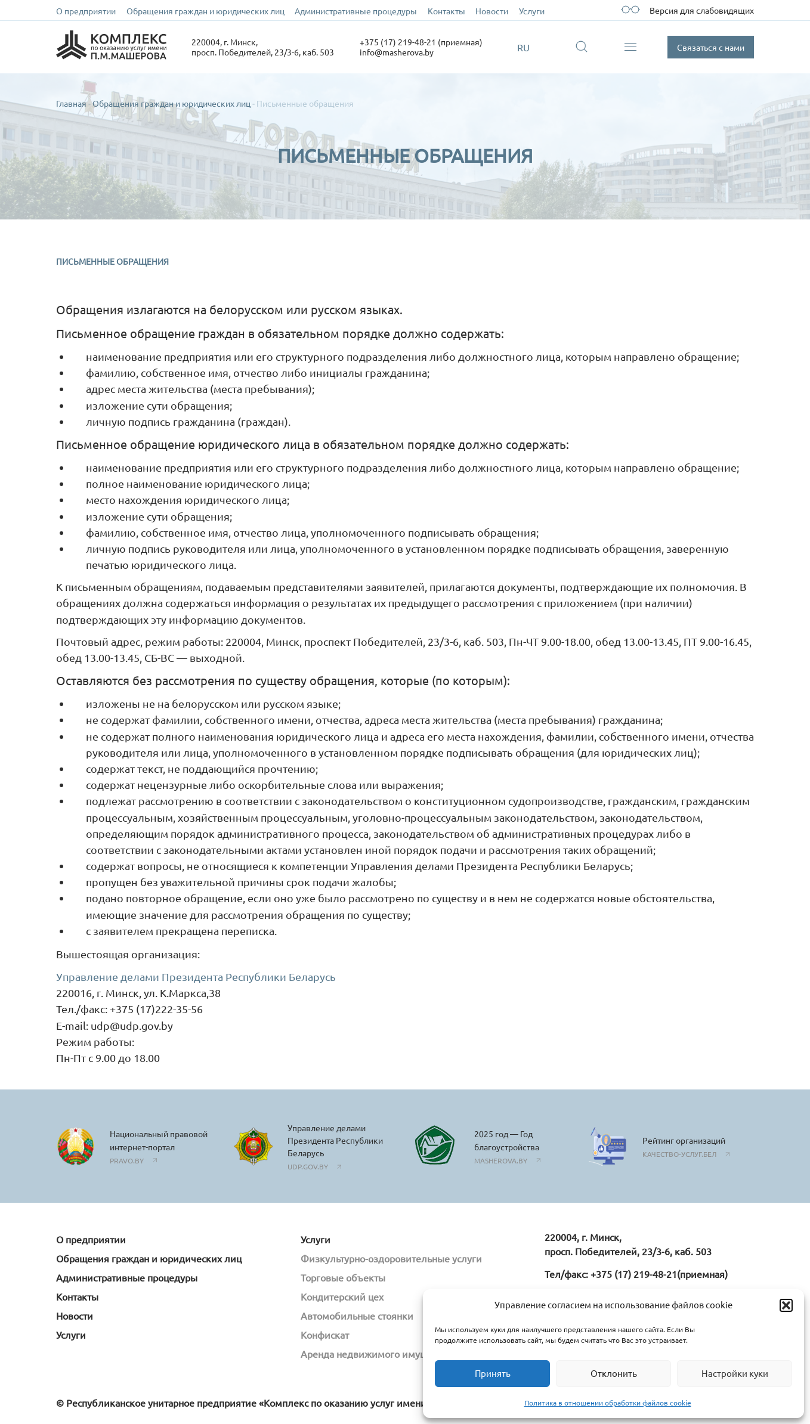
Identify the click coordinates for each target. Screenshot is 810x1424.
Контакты (446, 10)
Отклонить (614, 1373)
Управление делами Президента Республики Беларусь (196, 976)
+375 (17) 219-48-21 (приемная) (421, 42)
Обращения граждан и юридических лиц (205, 10)
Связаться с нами (710, 47)
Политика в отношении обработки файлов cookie (607, 1402)
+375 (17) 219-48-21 (634, 1274)
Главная (71, 103)
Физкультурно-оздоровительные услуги (391, 1258)
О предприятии (86, 10)
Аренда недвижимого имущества (376, 1354)
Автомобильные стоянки (357, 1315)
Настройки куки (734, 1373)
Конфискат (325, 1335)
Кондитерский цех (342, 1296)
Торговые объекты (343, 1277)
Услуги (532, 10)
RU (523, 47)
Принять (493, 1373)
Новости (491, 10)
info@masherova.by (397, 52)
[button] (786, 1305)
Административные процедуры (356, 10)
